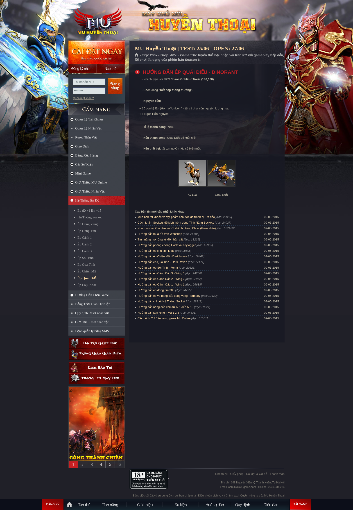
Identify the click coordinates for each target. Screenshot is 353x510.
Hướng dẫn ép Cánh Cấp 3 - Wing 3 (161, 273)
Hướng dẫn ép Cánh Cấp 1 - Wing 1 (161, 284)
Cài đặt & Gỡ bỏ (256, 474)
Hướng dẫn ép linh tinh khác (156, 250)
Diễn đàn (272, 504)
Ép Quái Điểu (87, 278)
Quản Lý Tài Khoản (89, 119)
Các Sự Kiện (84, 164)
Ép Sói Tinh (85, 258)
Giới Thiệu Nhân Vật (90, 191)
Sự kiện (181, 504)
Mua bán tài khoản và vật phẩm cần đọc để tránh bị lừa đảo (176, 217)
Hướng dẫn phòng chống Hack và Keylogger (167, 245)
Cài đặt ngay (96, 52)
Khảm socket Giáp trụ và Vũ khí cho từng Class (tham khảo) (177, 228)
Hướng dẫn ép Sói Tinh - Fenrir (158, 267)
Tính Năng (110, 504)
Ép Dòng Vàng (87, 224)
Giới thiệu (221, 474)
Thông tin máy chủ (96, 378)
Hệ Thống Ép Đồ (87, 200)
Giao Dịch (82, 146)
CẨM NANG (96, 107)
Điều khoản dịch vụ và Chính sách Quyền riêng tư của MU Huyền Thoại (241, 495)
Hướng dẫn (215, 504)
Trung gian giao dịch (96, 354)
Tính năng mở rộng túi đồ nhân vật (160, 239)
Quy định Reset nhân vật (92, 313)
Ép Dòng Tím (86, 231)
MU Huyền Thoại (96, 20)
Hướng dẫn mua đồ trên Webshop (160, 234)
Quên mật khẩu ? (83, 98)
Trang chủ (137, 55)
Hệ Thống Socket (89, 217)
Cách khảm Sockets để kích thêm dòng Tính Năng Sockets (176, 222)
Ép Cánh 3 (84, 251)
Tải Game (300, 504)
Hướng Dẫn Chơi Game (92, 295)
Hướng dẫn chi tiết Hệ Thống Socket (161, 301)
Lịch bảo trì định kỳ (96, 367)
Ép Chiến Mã (86, 271)
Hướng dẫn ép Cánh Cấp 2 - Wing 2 (161, 279)
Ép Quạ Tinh (86, 264)
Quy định (243, 504)
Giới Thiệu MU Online (91, 182)
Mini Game (83, 173)
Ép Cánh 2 (84, 244)
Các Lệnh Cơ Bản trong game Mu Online (164, 318)
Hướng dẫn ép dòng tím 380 (156, 290)
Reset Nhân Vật (86, 137)
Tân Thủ (84, 504)
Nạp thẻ (111, 68)
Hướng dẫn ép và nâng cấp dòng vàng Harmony (169, 295)
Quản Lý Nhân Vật (88, 128)
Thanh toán (277, 474)
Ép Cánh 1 (84, 237)
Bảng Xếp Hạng (86, 155)
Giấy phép (236, 474)
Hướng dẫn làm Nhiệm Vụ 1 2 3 (158, 312)
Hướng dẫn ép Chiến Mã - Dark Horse (162, 256)
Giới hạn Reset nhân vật (92, 322)
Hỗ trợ (96, 343)
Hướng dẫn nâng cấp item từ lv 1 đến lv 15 (165, 307)
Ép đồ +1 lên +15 (89, 210)
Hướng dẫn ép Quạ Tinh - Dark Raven (162, 262)
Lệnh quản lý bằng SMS (92, 331)
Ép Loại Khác (87, 285)
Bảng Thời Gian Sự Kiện (92, 304)
